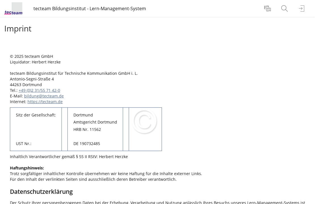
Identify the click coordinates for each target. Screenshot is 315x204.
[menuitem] (268, 8)
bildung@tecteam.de (44, 96)
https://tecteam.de (45, 101)
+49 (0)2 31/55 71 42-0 (39, 90)
